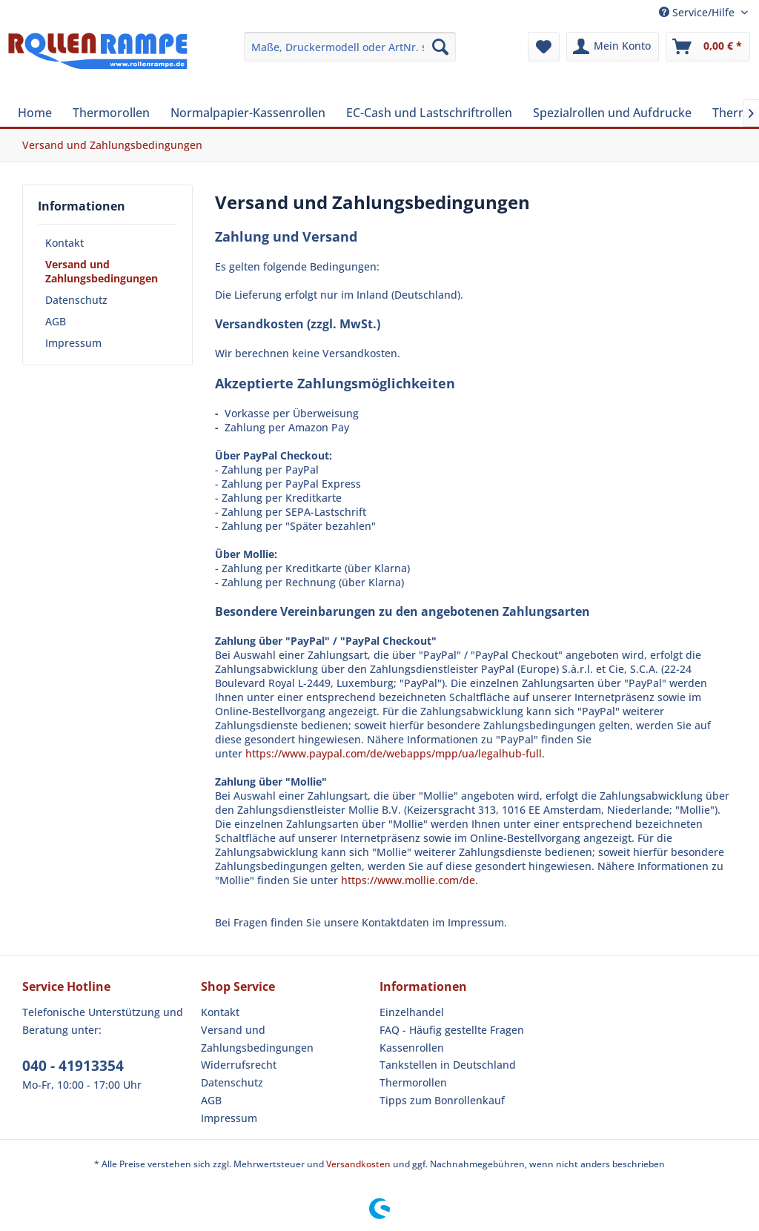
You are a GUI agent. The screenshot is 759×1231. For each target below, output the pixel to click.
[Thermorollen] (111, 113)
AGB (55, 321)
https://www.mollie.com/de (408, 880)
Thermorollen (413, 1082)
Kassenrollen (412, 1048)
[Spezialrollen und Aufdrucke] (612, 113)
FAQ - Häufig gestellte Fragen (452, 1030)
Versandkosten (358, 1164)
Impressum (73, 343)
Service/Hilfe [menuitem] (698, 12)
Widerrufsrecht (238, 1065)
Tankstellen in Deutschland (448, 1065)
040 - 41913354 (73, 1065)
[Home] (34, 113)
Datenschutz (76, 300)
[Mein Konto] (612, 47)
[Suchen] (440, 47)
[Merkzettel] (544, 47)
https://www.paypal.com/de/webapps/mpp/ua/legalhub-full (393, 753)
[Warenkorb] (708, 47)
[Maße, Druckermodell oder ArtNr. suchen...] (350, 47)
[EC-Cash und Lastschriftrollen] (429, 113)
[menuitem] (350, 47)
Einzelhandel (412, 1012)
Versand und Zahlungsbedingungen (101, 271)
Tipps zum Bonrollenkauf (442, 1100)
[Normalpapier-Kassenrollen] (248, 113)
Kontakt (64, 243)
